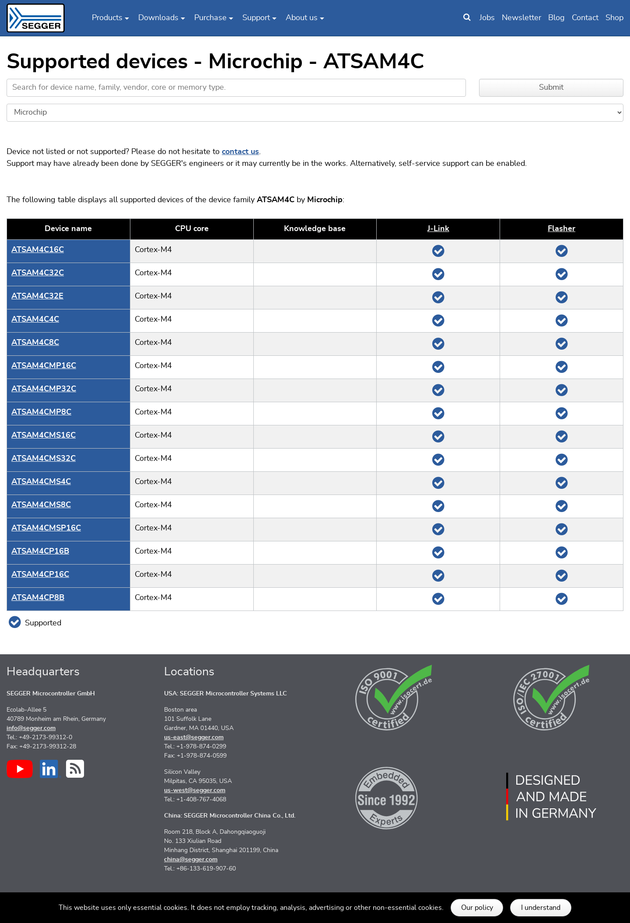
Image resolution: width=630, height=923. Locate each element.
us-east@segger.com (194, 737)
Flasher (561, 229)
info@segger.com (31, 728)
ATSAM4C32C (37, 273)
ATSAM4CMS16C (43, 435)
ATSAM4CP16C (40, 575)
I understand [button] (540, 907)
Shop (614, 18)
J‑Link (438, 229)
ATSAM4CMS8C (41, 505)
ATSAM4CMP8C (41, 412)
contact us (240, 152)
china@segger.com (190, 859)
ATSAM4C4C (35, 319)
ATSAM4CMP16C (43, 366)
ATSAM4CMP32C (43, 389)
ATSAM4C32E (37, 296)
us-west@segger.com (194, 790)
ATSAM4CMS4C (41, 482)
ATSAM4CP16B (40, 551)
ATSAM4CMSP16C (46, 528)
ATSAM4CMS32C (43, 459)
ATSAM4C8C (35, 343)
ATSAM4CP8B (37, 598)
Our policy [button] (477, 907)
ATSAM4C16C (37, 250)
